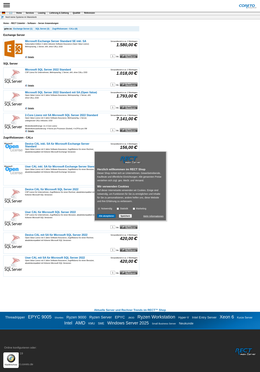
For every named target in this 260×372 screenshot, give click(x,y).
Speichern (125, 216)
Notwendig (105, 208)
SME (101, 323)
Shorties (59, 317)
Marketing (139, 208)
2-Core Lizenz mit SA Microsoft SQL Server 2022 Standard (61, 115)
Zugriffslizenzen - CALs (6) (64, 29)
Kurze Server (244, 317)
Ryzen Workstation (156, 316)
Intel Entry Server (204, 317)
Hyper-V (183, 317)
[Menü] (17, 354)
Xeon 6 (227, 316)
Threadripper (15, 317)
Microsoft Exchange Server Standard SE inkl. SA (55, 41)
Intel (68, 323)
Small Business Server (164, 323)
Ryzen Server (100, 317)
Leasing (41, 13)
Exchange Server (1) (22, 29)
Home (19, 13)
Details (31, 57)
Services (30, 13)
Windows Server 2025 (128, 323)
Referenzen (89, 13)
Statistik (122, 208)
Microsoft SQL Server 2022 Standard (48, 69)
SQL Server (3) (42, 29)
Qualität (76, 13)
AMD (80, 322)
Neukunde (186, 323)
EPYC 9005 (40, 316)
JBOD (131, 317)
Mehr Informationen (153, 216)
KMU (91, 323)
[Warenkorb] (2, 17)
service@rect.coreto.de (18, 364)
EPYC (120, 317)
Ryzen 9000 (76, 317)
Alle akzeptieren (106, 216)
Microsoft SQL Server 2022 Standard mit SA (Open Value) (61, 92)
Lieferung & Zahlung (59, 13)
